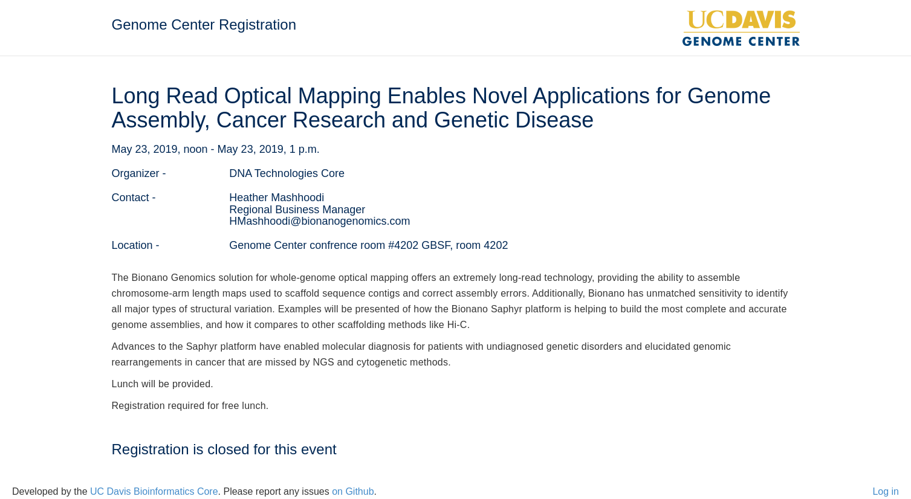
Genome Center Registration (204, 24)
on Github (353, 491)
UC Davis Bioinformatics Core (154, 491)
